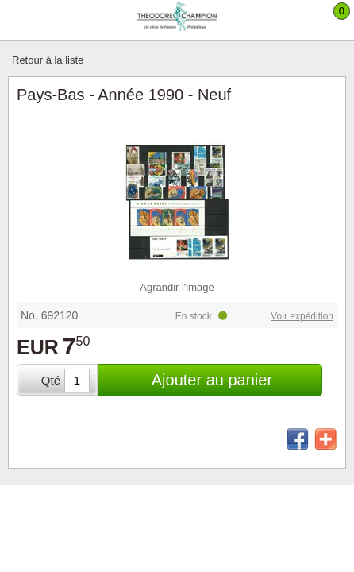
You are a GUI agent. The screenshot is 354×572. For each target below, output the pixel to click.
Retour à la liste (47, 60)
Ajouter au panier (212, 379)
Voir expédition (302, 316)
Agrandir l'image (177, 287)
